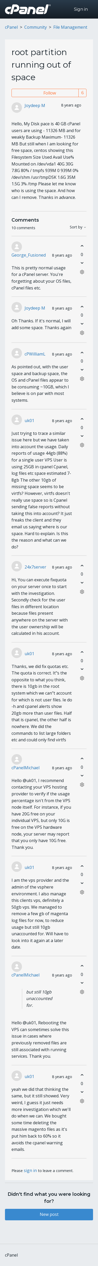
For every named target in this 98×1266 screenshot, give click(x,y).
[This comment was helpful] (82, 246)
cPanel (11, 27)
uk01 (29, 420)
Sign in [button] (81, 9)
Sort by (78, 227)
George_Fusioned (28, 255)
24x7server (35, 567)
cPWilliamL (35, 354)
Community (35, 27)
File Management (70, 27)
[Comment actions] (82, 272)
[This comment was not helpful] (82, 263)
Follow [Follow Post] (49, 93)
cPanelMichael (25, 768)
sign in (30, 1170)
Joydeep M (35, 105)
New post (49, 1214)
